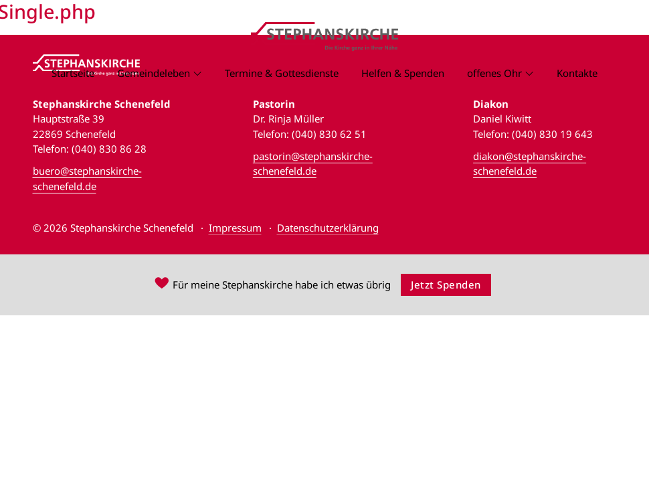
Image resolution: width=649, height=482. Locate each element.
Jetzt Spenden (446, 284)
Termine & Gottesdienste (282, 73)
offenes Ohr (494, 73)
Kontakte (577, 73)
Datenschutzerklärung (328, 227)
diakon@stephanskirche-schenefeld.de (529, 163)
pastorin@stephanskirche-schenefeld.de (313, 163)
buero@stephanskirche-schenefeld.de (87, 178)
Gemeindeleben (153, 73)
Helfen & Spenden (402, 73)
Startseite (73, 73)
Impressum (235, 227)
